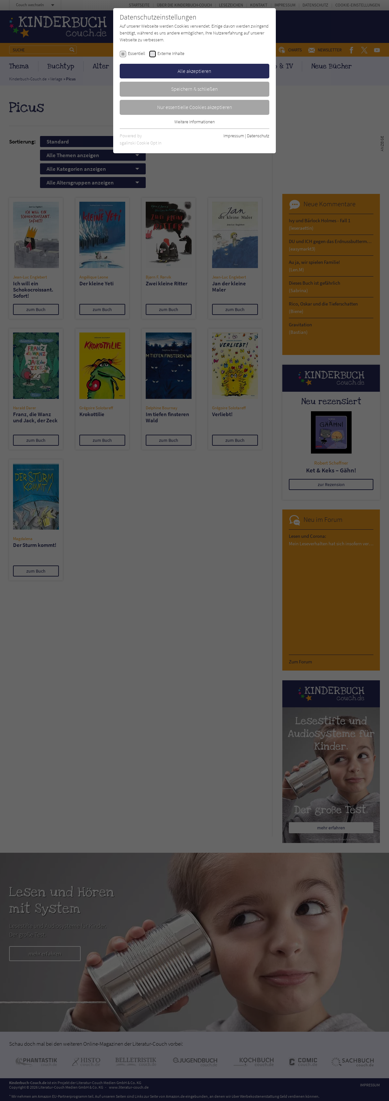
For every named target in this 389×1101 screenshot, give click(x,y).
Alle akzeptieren (194, 71)
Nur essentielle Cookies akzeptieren (194, 107)
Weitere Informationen (194, 122)
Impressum (233, 136)
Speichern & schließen (194, 89)
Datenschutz (258, 136)
